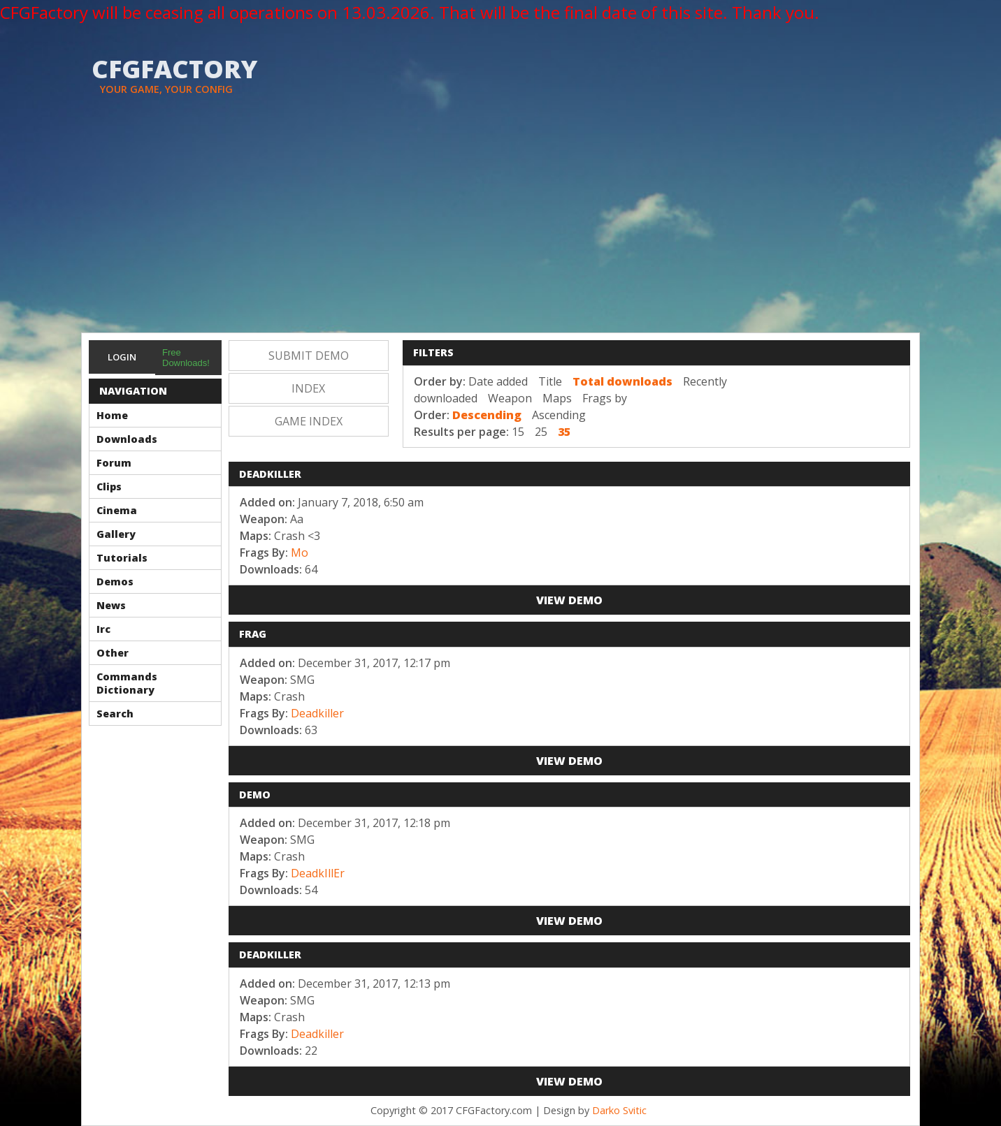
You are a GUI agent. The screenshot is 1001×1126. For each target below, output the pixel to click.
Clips (109, 486)
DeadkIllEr (318, 873)
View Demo (569, 600)
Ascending (559, 415)
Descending (486, 415)
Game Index (309, 421)
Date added (498, 381)
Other (112, 652)
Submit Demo (308, 355)
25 (541, 431)
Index (308, 388)
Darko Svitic (619, 1110)
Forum (113, 462)
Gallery (116, 534)
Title (550, 381)
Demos (115, 581)
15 (518, 431)
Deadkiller (317, 713)
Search (115, 713)
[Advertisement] (500, 228)
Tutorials (121, 557)
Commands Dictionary (126, 683)
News (111, 605)
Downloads (126, 439)
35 (564, 431)
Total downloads (622, 381)
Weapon (510, 398)
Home (112, 415)
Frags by (604, 398)
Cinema (116, 510)
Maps (557, 398)
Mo (299, 552)
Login (122, 357)
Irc (103, 629)
